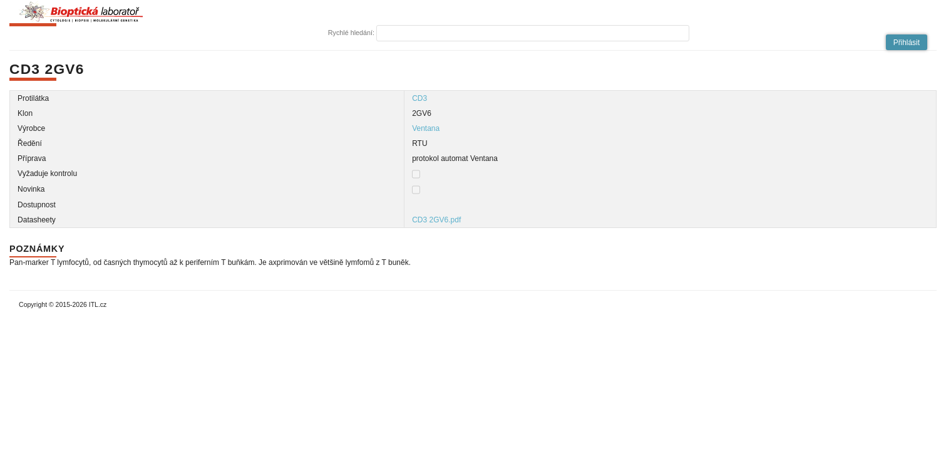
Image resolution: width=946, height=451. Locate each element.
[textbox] (532, 33)
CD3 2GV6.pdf (436, 219)
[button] (906, 42)
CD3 (419, 98)
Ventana (426, 128)
